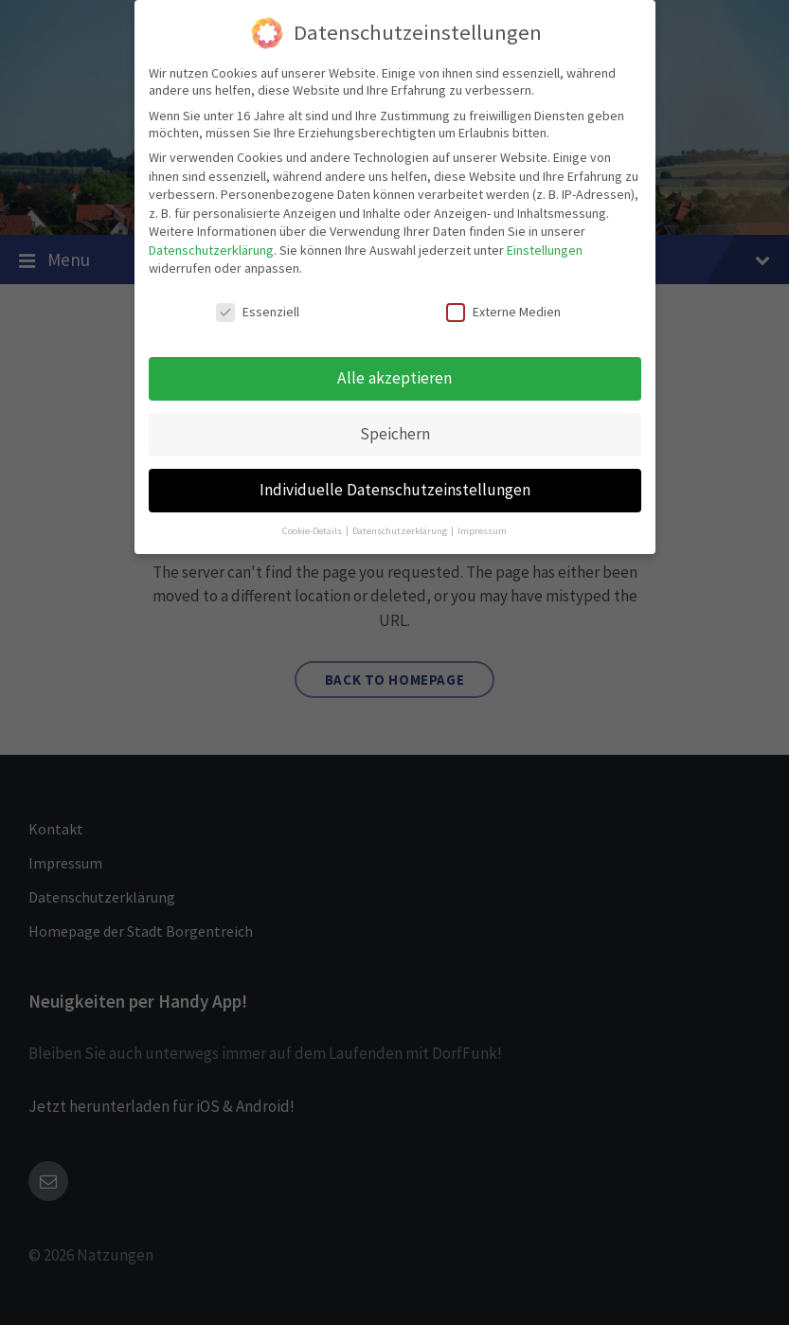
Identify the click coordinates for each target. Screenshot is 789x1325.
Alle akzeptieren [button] (394, 377)
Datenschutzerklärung (211, 250)
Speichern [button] (395, 433)
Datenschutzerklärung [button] (400, 531)
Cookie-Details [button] (313, 531)
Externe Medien (503, 311)
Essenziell (257, 311)
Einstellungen (545, 250)
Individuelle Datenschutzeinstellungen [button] (395, 489)
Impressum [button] (482, 531)
